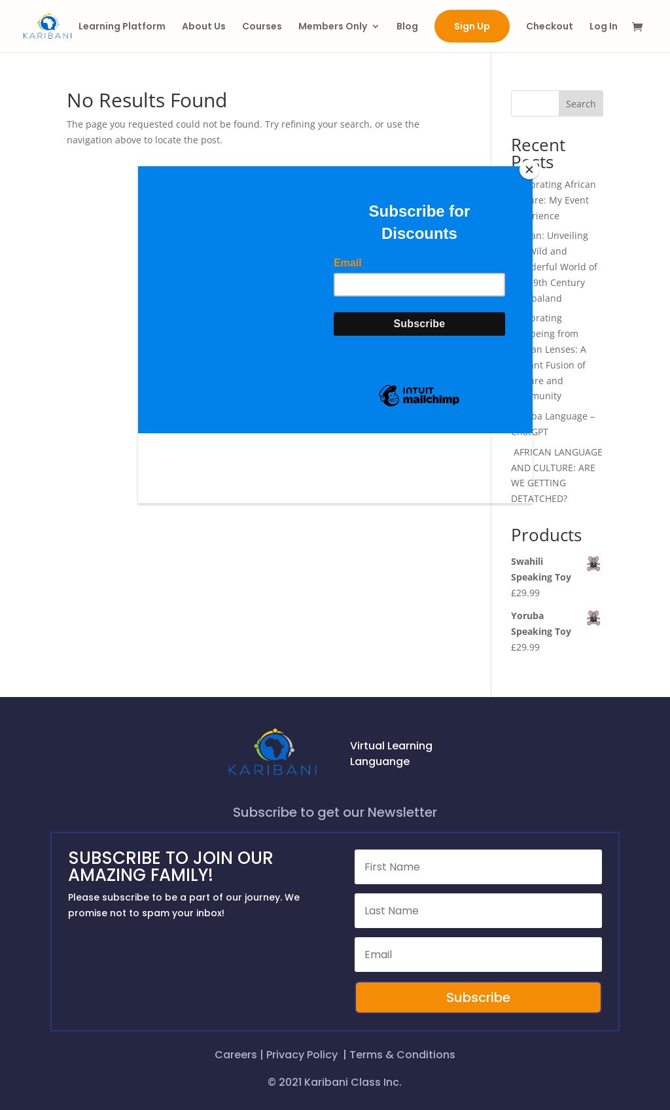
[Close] (529, 169)
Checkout (549, 27)
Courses (262, 27)
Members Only (332, 27)
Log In (604, 27)
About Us (204, 27)
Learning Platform (122, 27)
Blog (407, 27)
